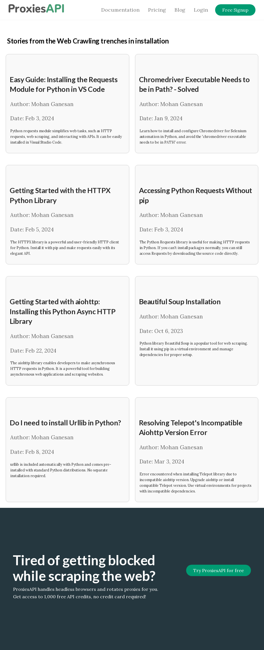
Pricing (157, 10)
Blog (180, 10)
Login (201, 10)
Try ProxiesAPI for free (218, 570)
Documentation (120, 10)
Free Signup (235, 10)
